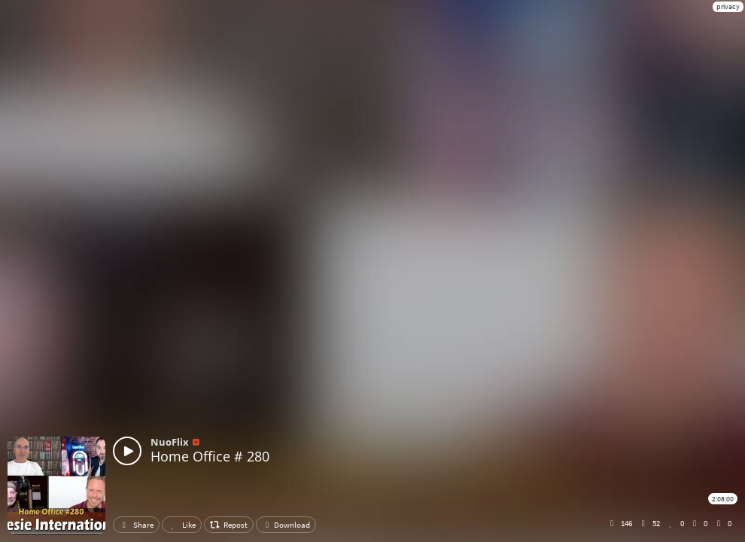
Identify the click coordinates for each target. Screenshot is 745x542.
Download (286, 524)
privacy (728, 6)
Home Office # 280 (210, 456)
